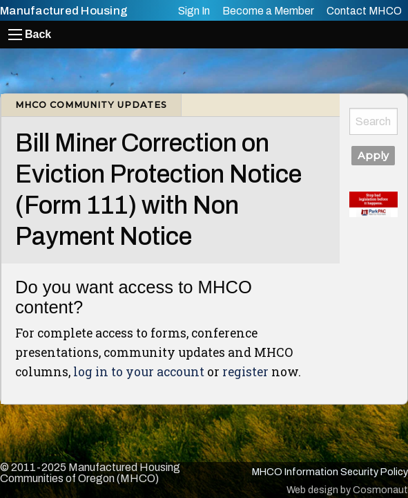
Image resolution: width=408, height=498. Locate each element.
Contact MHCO (364, 11)
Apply (373, 155)
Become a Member (268, 11)
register (245, 372)
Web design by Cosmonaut (347, 489)
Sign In (194, 11)
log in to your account (138, 372)
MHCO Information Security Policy (330, 471)
